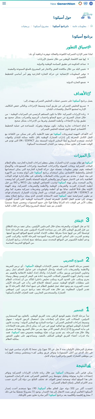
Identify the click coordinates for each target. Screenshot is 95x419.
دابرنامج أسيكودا (61, 26)
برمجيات (25, 26)
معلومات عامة (79, 26)
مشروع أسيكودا (41, 26)
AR (91, 3)
